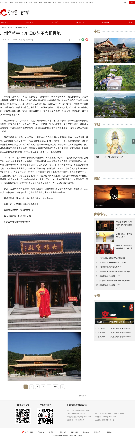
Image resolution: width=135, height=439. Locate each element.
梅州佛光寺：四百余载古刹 (107, 88)
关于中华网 (27, 432)
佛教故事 (105, 22)
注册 (124, 2)
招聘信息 (63, 432)
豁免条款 (86, 432)
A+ (66, 40)
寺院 (97, 31)
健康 (50, 2)
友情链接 (97, 432)
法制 (59, 2)
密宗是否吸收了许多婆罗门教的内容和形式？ (124, 225)
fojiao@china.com (84, 417)
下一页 (62, 387)
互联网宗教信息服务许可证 (104, 420)
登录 (132, 2)
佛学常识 (80, 22)
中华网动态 (109, 432)
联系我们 (52, 432)
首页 (1, 2)
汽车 (25, 2)
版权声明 (74, 432)
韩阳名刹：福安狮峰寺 (105, 60)
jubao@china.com (109, 417)
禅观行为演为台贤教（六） (110, 276)
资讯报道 (29, 22)
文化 (35, 2)
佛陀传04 (100, 206)
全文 (56, 387)
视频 (97, 178)
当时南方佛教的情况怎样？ (110, 267)
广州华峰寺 (28, 40)
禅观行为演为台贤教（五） (110, 285)
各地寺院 (19, 27)
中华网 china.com (9, 12)
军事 (11, 2)
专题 (130, 22)
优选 (54, 2)
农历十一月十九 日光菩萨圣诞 (109, 157)
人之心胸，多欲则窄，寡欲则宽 (112, 258)
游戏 (30, 2)
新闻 (6, 2)
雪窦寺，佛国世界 (103, 116)
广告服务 (41, 432)
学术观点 (54, 22)
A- (72, 40)
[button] (133, 141)
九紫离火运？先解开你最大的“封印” (113, 262)
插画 (45, 2)
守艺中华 (66, 2)
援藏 (40, 2)
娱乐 (20, 2)
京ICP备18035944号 (60, 436)
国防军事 (74, 2)
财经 (16, 2)
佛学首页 (4, 22)
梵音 (97, 296)
